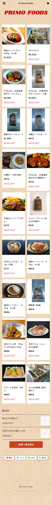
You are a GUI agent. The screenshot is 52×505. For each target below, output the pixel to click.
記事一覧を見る (26, 444)
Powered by (26, 491)
